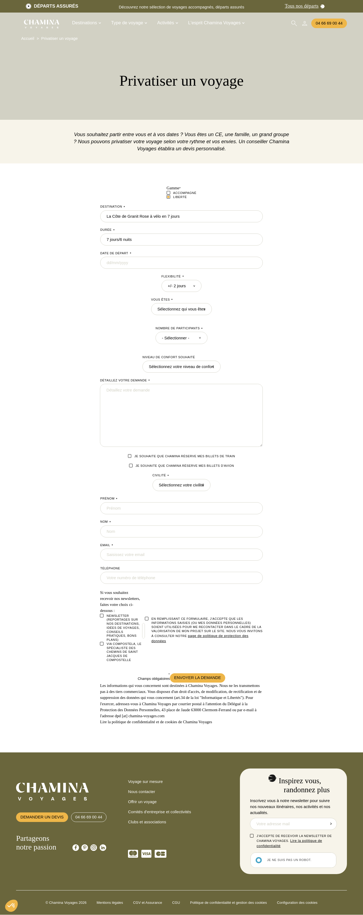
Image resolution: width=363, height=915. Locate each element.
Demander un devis (42, 817)
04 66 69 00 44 (329, 23)
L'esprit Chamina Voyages (216, 22)
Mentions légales (110, 903)
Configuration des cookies (297, 903)
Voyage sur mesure (145, 781)
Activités (167, 22)
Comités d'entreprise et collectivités (159, 812)
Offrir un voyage (142, 802)
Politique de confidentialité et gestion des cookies (228, 903)
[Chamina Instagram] (93, 847)
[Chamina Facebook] (75, 847)
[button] (11, 905)
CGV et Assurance (147, 903)
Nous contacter (141, 792)
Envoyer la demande (197, 677)
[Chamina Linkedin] (103, 847)
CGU (176, 903)
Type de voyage (129, 22)
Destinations (86, 22)
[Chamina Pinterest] (84, 847)
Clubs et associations (147, 822)
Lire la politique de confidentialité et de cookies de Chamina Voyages (156, 722)
